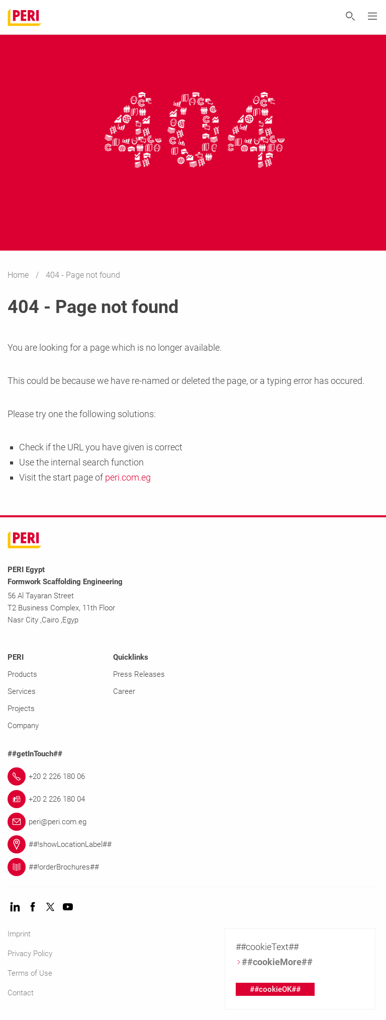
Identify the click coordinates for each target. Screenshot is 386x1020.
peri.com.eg (128, 477)
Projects (21, 708)
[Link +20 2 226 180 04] (193, 799)
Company (23, 725)
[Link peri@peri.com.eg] (193, 822)
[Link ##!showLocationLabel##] (193, 844)
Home (19, 275)
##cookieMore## (274, 962)
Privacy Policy (30, 953)
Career (124, 691)
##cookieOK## (275, 989)
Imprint (19, 933)
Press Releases (139, 674)
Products (22, 674)
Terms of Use (30, 973)
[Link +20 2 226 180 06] (193, 776)
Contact (21, 992)
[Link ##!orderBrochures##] (193, 867)
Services (22, 691)
